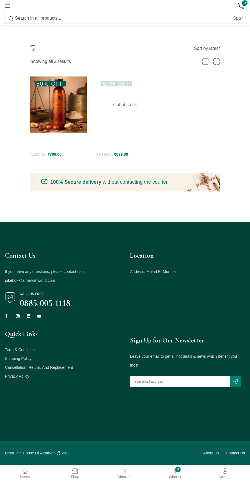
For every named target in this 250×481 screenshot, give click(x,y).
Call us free (32, 295)
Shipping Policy (18, 359)
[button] (207, 48)
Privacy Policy (17, 377)
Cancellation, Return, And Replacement (39, 368)
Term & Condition (20, 350)
